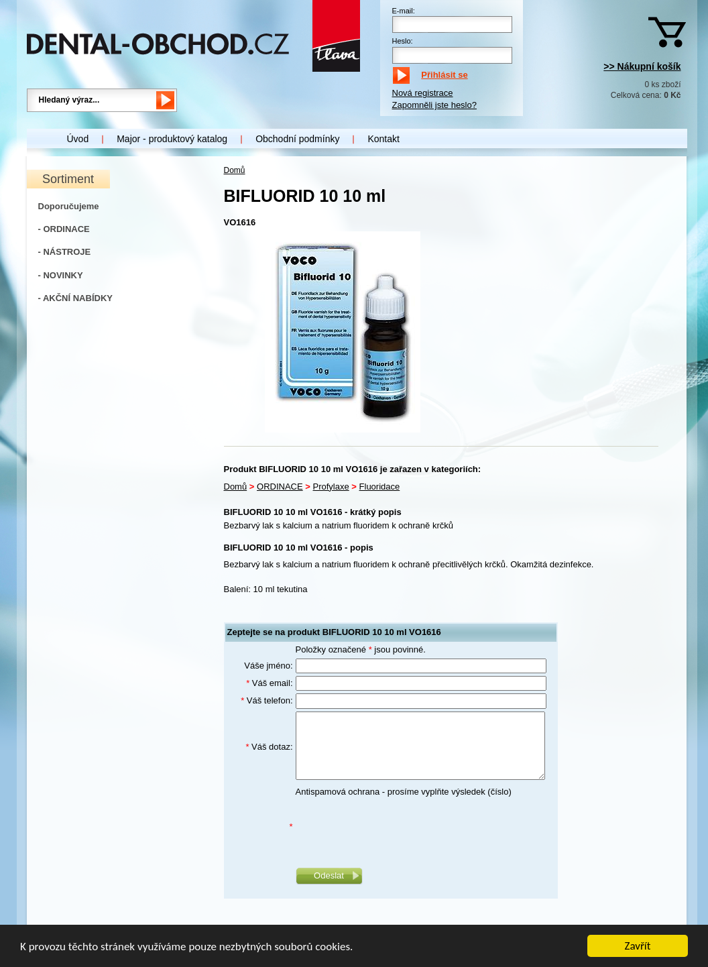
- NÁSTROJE (64, 252)
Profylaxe (331, 486)
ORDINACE (280, 486)
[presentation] (397, 827)
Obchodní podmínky (297, 138)
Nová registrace (422, 93)
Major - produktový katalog (172, 138)
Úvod (78, 138)
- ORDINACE (64, 229)
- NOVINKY (60, 275)
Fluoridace (379, 486)
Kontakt (383, 138)
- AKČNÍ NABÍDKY (75, 298)
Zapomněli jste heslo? (434, 105)
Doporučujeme (68, 206)
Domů (234, 170)
